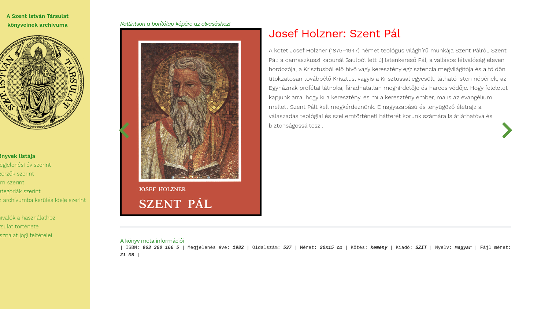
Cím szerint (20, 187)
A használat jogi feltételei (33, 239)
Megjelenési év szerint (33, 169)
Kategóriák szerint (28, 195)
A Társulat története (27, 231)
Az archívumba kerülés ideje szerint (50, 204)
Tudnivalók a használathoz (35, 222)
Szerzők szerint (24, 178)
